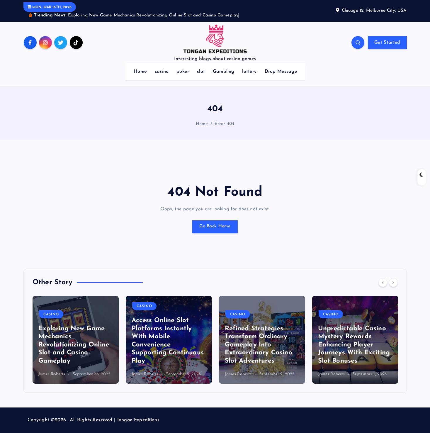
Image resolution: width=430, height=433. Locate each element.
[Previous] (382, 282)
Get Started (387, 42)
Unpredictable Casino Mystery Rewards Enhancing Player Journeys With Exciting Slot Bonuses (354, 344)
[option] (76, 340)
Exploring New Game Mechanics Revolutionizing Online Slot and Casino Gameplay (73, 344)
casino (162, 71)
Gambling (223, 71)
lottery (249, 71)
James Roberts (51, 374)
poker (182, 71)
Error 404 (224, 124)
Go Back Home (215, 226)
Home (140, 71)
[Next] (393, 282)
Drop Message (281, 71)
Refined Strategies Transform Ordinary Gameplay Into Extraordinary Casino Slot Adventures (258, 344)
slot (201, 71)
